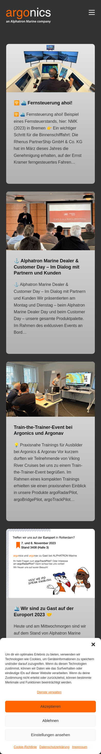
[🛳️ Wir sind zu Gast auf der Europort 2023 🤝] (50, 563)
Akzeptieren (50, 706)
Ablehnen (50, 720)
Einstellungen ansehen (50, 735)
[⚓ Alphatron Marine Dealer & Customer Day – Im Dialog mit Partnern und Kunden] (50, 221)
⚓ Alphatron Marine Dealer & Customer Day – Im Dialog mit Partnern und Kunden (46, 267)
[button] (93, 644)
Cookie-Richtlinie (25, 747)
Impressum (79, 747)
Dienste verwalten (49, 692)
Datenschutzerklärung (54, 747)
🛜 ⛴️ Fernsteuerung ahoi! (43, 102)
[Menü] (92, 12)
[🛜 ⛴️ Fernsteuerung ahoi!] (50, 68)
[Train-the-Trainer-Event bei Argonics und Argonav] (50, 389)
